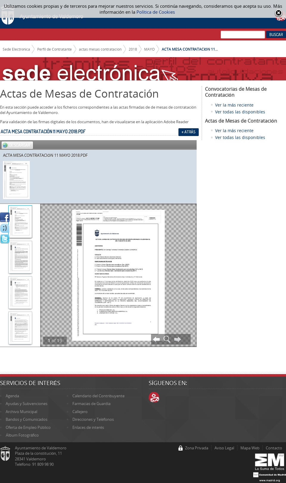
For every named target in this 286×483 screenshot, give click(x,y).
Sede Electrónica (16, 49)
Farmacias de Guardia (91, 403)
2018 (133, 49)
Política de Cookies (155, 12)
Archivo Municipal (21, 411)
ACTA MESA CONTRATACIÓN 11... (190, 49)
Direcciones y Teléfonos (93, 419)
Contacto (274, 448)
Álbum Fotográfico (22, 435)
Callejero (80, 411)
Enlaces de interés (88, 427)
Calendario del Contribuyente (98, 395)
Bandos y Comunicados (26, 419)
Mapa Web (249, 448)
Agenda (12, 395)
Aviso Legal (224, 448)
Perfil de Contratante (54, 49)
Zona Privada (196, 448)
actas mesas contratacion (100, 49)
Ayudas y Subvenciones (26, 403)
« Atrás (188, 132)
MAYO (149, 49)
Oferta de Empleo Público (28, 427)
